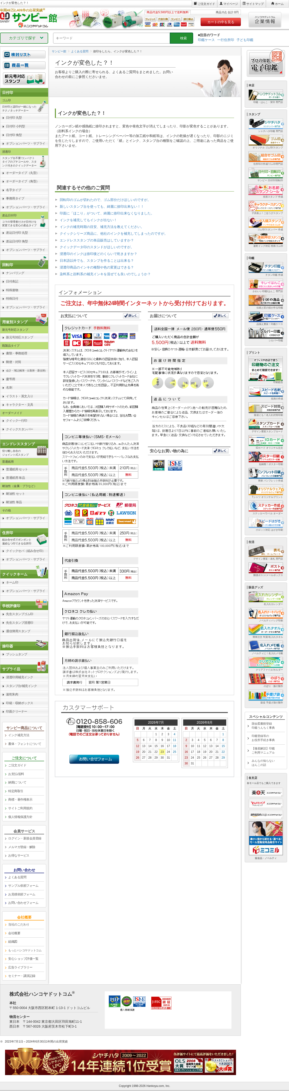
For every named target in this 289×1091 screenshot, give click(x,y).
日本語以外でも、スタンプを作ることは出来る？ (97, 260)
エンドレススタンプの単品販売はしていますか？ (97, 240)
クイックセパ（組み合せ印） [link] (25, 551)
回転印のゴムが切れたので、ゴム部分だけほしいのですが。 (105, 200)
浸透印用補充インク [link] (19, 677)
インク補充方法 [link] (18, 735)
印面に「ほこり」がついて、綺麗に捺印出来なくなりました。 (107, 213)
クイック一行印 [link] (16, 420)
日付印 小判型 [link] (15, 126)
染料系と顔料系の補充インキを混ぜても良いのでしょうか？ (105, 274)
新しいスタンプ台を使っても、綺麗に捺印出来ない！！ (102, 206)
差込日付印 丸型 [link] (17, 232)
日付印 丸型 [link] (14, 117)
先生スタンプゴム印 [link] (19, 614)
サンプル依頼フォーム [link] (23, 885)
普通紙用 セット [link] (17, 469)
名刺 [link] (9, 387)
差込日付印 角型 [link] (17, 241)
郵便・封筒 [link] (13, 362)
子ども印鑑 (244, 40)
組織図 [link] (12, 941)
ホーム (279, 4)
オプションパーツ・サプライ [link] (25, 143)
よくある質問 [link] (17, 877)
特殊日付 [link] (12, 298)
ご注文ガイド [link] (17, 765)
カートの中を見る (220, 22)
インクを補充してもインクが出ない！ (88, 220)
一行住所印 (225, 40)
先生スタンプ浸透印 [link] (19, 622)
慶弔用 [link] (10, 379)
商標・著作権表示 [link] (20, 799)
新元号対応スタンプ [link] (19, 337)
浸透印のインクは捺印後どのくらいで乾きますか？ (98, 254)
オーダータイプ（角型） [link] (22, 181)
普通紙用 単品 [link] (15, 478)
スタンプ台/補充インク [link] (21, 686)
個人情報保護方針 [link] (20, 817)
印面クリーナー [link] (16, 711)
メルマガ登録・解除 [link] (21, 847)
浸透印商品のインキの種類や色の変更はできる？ (97, 267)
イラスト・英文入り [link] (19, 396)
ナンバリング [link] (15, 273)
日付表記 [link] (12, 281)
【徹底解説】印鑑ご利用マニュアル (263, 750)
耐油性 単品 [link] (14, 502)
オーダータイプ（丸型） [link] (22, 173)
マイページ (230, 4)
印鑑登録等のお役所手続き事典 (263, 738)
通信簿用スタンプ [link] (18, 631)
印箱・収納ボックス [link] (19, 703)
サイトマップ (255, 4)
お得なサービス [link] (18, 855)
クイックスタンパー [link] (19, 429)
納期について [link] (17, 782)
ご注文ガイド (206, 4)
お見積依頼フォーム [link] (21, 894)
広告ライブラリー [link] (20, 967)
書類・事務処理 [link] (16, 353)
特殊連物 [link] (12, 290)
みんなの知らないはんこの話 (263, 763)
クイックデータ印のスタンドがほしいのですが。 (97, 247)
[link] (24, 68)
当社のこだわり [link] (18, 924)
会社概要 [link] (14, 933)
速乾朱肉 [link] (12, 694)
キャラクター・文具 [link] (19, 404)
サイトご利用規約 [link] (20, 808)
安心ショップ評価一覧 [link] (23, 959)
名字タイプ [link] (13, 190)
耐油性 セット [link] (15, 493)
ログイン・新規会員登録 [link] (24, 838)
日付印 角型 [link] (14, 135)
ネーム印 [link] (12, 582)
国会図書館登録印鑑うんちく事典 (263, 725)
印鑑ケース (206, 40)
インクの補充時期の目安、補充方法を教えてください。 (102, 227)
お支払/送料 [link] (16, 774)
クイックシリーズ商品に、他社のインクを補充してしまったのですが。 (114, 233)
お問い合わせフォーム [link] (23, 903)
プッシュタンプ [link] (16, 654)
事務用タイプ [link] (15, 198)
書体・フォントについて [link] (24, 744)
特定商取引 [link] (15, 791)
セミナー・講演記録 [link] (21, 976)
